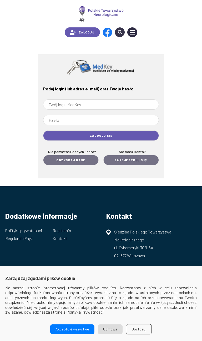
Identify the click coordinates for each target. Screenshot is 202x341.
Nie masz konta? (132, 151)
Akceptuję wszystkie (72, 329)
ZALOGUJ (82, 32)
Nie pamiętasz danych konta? (72, 151)
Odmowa (110, 329)
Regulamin (62, 230)
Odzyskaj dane (70, 160)
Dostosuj (139, 329)
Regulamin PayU (19, 238)
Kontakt (60, 238)
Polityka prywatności (23, 230)
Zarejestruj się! (131, 160)
